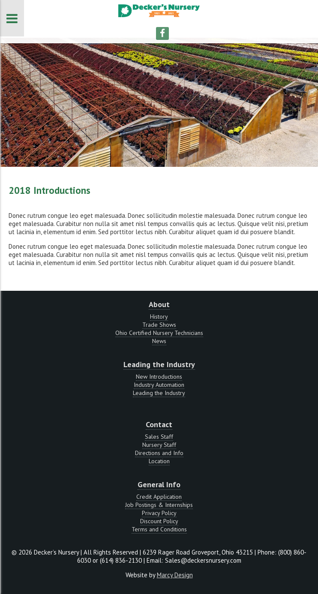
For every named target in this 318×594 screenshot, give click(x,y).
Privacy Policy (159, 513)
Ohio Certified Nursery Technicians (159, 333)
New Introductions (159, 376)
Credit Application (159, 497)
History (159, 316)
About (159, 304)
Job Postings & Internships (159, 505)
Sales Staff (159, 436)
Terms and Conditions (159, 529)
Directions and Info (159, 453)
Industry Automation (159, 385)
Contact (159, 424)
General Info (159, 484)
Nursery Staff (159, 445)
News (159, 341)
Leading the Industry (159, 364)
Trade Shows (159, 325)
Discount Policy (159, 521)
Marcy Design (175, 575)
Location (159, 461)
